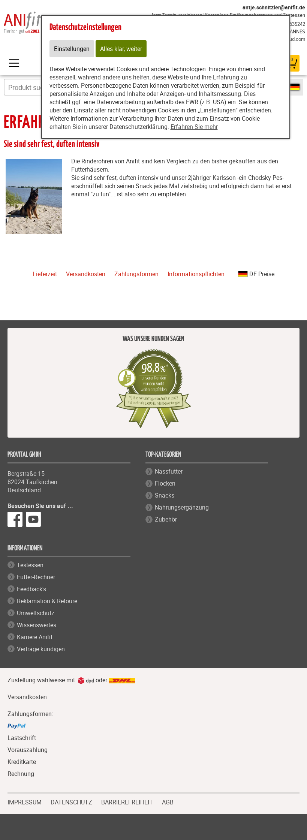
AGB (168, 802)
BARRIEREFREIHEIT (127, 801)
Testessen (30, 565)
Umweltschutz (35, 613)
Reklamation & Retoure (47, 601)
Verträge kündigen (41, 649)
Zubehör (166, 519)
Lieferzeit (45, 274)
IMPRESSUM (24, 801)
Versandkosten (85, 274)
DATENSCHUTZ (71, 801)
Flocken (165, 483)
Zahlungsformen (136, 274)
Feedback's (31, 589)
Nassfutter (169, 471)
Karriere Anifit (34, 637)
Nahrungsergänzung (182, 507)
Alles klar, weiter (121, 49)
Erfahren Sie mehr (194, 127)
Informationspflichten (196, 274)
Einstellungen (72, 49)
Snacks (164, 495)
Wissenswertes (36, 625)
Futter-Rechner (36, 577)
